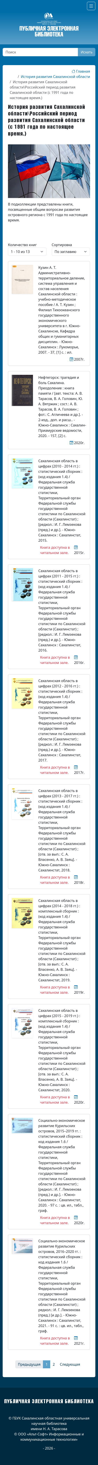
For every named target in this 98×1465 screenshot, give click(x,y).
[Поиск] (40, 52)
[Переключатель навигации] (91, 6)
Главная (81, 71)
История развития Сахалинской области (55, 76)
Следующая (70, 1364)
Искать (86, 52)
